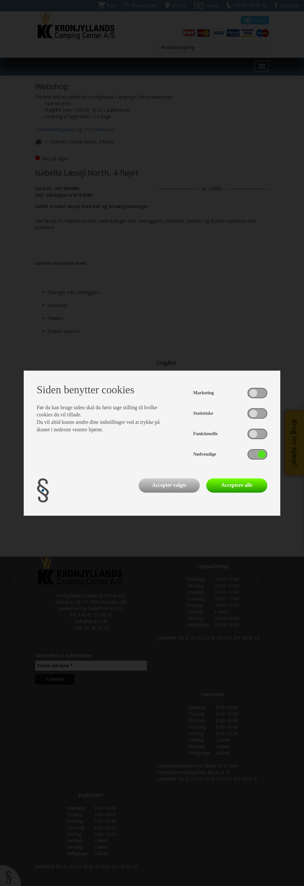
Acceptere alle (236, 485)
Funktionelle (205, 433)
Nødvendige (204, 454)
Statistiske (203, 413)
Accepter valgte (169, 485)
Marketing (203, 392)
